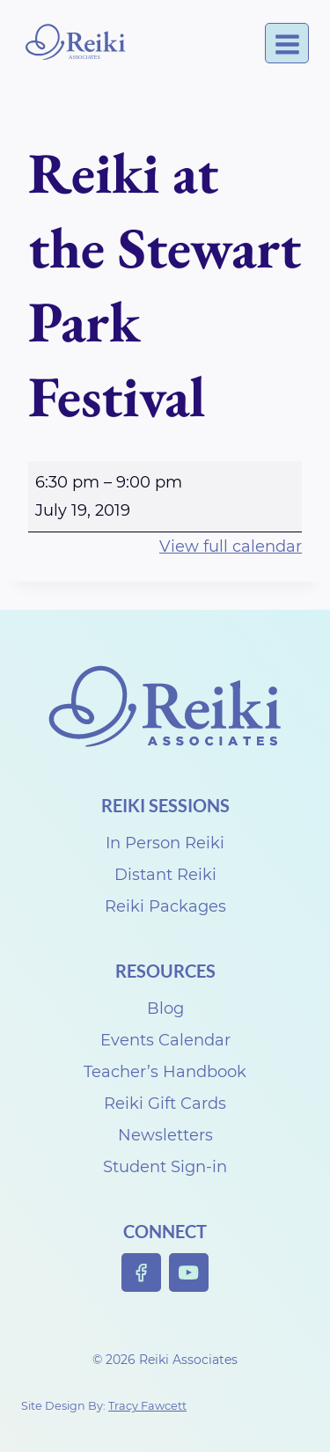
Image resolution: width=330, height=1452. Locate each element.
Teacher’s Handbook (165, 1072)
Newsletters (165, 1135)
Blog (165, 1008)
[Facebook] (141, 1273)
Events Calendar (165, 1040)
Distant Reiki (165, 874)
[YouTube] (189, 1273)
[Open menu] (287, 43)
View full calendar (230, 546)
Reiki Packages (165, 906)
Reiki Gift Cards (165, 1103)
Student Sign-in (165, 1167)
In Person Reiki (165, 843)
